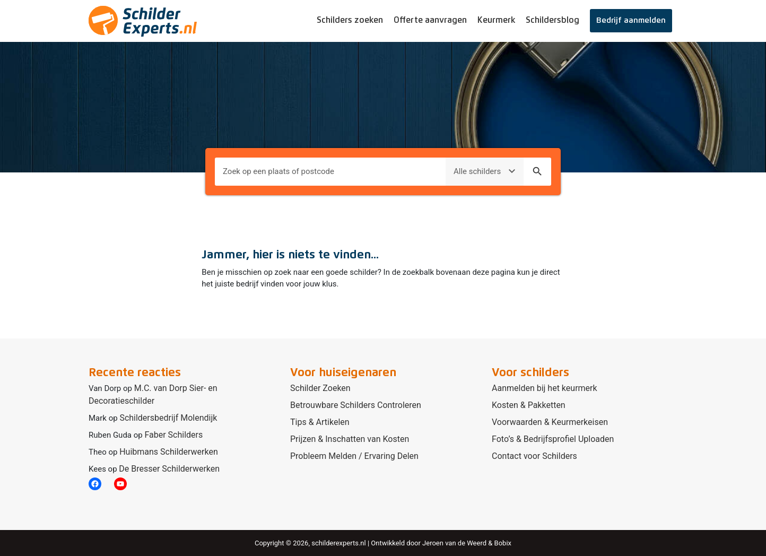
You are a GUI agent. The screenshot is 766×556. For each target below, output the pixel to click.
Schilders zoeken (350, 20)
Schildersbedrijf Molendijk (168, 418)
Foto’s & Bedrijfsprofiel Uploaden (553, 439)
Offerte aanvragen (430, 20)
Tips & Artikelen (320, 422)
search (537, 171)
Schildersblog (552, 20)
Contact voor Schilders (534, 456)
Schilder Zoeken (320, 388)
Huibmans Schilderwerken (168, 452)
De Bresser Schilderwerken (169, 469)
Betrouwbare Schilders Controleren (355, 405)
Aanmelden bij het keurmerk (544, 388)
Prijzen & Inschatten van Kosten (349, 439)
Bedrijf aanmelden (631, 20)
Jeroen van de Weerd (454, 543)
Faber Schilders (173, 435)
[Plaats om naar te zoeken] (330, 172)
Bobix (502, 543)
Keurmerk (496, 20)
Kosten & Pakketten (528, 405)
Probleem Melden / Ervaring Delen (354, 456)
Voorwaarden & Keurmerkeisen (550, 422)
